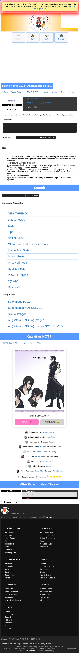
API (6, 628)
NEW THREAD (32, 92)
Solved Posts (16, 258)
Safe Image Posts (19, 303)
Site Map (16, 646)
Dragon (51, 444)
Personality (9, 568)
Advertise (8, 625)
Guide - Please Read (12, 92)
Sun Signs (9, 574)
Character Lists (46, 546)
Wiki (10, 646)
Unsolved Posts (18, 264)
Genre (42, 574)
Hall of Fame (16, 240)
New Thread (49, 486)
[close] (43, 9)
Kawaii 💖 (27, 424)
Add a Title (9, 591)
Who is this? (32, 496)
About (4, 646)
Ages (7, 571)
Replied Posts (16, 270)
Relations (8, 565)
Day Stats (14, 289)
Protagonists (45, 571)
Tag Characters (11, 596)
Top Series (9, 537)
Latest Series (10, 540)
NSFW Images (17, 316)
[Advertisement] (39, 63)
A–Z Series (9, 534)
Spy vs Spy (44, 599)
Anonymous (31, 493)
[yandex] (47, 103)
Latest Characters (47, 540)
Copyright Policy (34, 653)
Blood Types (10, 577)
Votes (39, 345)
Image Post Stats (18, 252)
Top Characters (46, 537)
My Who (13, 283)
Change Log (27, 646)
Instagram (9, 616)
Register (50, 519)
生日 (18, 39)
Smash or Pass (46, 594)
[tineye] (41, 103)
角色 (47, 39)
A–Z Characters (46, 534)
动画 (33, 39)
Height (7, 580)
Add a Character (11, 594)
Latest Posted (16, 221)
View (28, 500)
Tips (63, 92)
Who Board (29, 486)
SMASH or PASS (10, 345)
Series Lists (9, 546)
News (7, 549)
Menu (71, 92)
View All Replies (18, 276)
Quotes (61, 39)
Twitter (7, 613)
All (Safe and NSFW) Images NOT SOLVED (35, 328)
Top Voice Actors (47, 568)
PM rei (9, 177)
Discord (8, 619)
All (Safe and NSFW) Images (26, 322)
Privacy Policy (39, 646)
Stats (54, 92)
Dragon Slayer (40, 473)
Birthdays (44, 549)
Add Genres (9, 599)
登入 (44, 519)
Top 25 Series (45, 577)
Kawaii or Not (27, 345)
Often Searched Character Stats (28, 246)
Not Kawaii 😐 (52, 424)
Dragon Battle (49, 434)
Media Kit (8, 622)
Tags (6, 543)
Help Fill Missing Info (13, 602)
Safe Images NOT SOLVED (25, 309)
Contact (8, 630)
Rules (48, 646)
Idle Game (44, 602)
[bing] (29, 103)
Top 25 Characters (47, 580)
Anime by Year (10, 554)
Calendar (8, 552)
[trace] (34, 103)
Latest (45, 92)
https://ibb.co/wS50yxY (36, 98)
